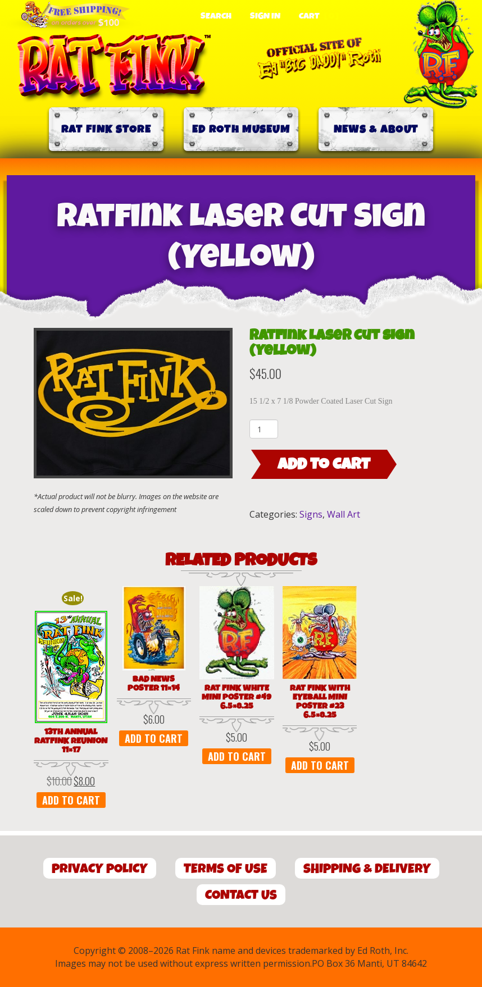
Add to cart (324, 464)
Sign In (265, 16)
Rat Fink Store (106, 129)
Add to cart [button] (71, 800)
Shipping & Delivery (367, 869)
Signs (310, 514)
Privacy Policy (100, 869)
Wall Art (343, 514)
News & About (376, 129)
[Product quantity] (263, 428)
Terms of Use (225, 869)
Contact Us (241, 895)
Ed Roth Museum (241, 129)
